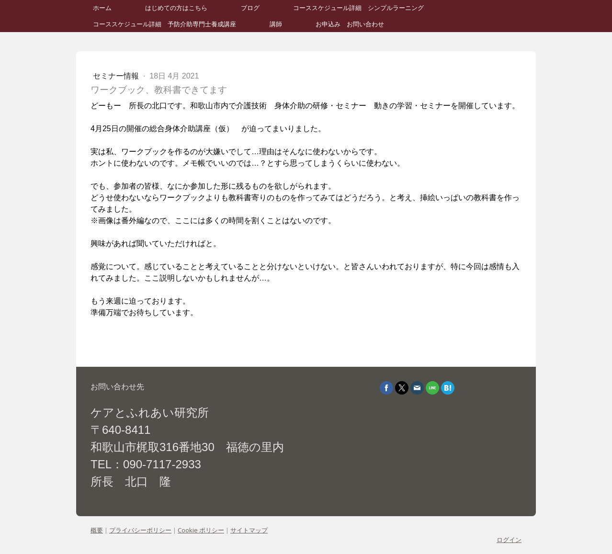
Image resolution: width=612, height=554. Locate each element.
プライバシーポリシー (140, 530)
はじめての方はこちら (176, 7)
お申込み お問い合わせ (350, 24)
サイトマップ (249, 530)
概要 (97, 530)
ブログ (250, 7)
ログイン (509, 539)
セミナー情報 (117, 76)
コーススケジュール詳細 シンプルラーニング (358, 7)
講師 (276, 24)
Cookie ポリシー (201, 530)
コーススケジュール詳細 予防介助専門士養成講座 (164, 24)
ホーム (102, 7)
